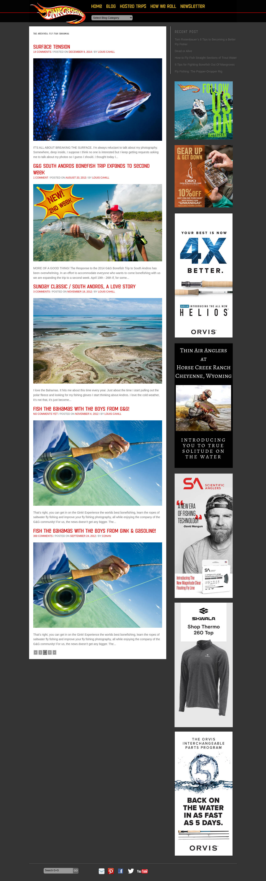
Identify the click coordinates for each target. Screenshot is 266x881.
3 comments (41, 291)
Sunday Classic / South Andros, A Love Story (84, 286)
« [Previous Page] (35, 652)
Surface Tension (51, 47)
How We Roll (163, 6)
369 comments (43, 536)
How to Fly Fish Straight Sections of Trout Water (206, 57)
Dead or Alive (183, 51)
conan (106, 536)
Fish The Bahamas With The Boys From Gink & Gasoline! (94, 531)
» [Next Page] (54, 652)
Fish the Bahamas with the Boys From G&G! (81, 409)
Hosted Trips (133, 6)
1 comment (40, 177)
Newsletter (192, 6)
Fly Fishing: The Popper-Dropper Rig (198, 71)
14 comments (42, 51)
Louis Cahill (106, 51)
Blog (111, 6)
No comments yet (45, 413)
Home (96, 6)
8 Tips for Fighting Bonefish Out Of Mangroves (205, 64)
